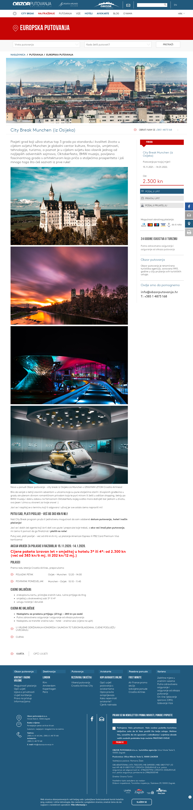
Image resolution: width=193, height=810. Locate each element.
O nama (127, 13)
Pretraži (168, 44)
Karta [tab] (20, 653)
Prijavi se (120, 742)
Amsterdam (49, 685)
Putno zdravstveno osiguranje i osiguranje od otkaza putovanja (158, 247)
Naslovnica (15, 13)
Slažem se (142, 802)
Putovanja (65, 13)
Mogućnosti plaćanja (25, 685)
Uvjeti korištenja (23, 695)
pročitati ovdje (161, 738)
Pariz (45, 691)
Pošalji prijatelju (156, 205)
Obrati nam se (155, 129)
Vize (78, 13)
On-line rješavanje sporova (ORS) (167, 698)
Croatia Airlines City (82, 685)
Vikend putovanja (80, 682)
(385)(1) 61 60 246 (34, 735)
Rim (45, 682)
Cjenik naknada (108, 704)
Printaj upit (152, 198)
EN (175, 4)
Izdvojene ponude (138, 688)
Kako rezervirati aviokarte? (108, 700)
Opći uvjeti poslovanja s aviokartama (107, 685)
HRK (180, 13)
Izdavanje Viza (165, 703)
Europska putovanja (59, 54)
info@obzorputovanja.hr (159, 292)
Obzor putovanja (32, 4)
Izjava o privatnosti (24, 691)
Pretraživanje (166, 4)
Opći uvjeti (19, 688)
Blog (116, 13)
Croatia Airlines (68, 4)
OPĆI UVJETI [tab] (40, 653)
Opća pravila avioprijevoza (107, 693)
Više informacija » (79, 804)
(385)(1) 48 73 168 (51, 735)
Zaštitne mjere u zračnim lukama (166, 679)
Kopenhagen (49, 688)
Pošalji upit (152, 191)
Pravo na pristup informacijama (23, 700)
